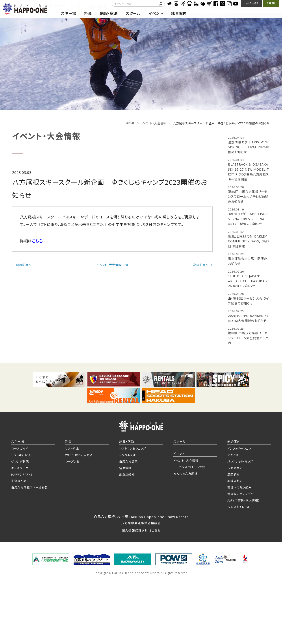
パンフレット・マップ (240, 461)
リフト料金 (72, 448)
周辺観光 (233, 474)
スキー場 (68, 13)
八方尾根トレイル (238, 507)
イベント (156, 13)
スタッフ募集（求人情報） (243, 500)
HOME (130, 123)
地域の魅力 (235, 481)
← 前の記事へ (22, 265)
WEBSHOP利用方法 (79, 455)
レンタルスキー (129, 455)
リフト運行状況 (21, 455)
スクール (133, 13)
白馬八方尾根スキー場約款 (29, 487)
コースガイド (19, 448)
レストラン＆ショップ (132, 448)
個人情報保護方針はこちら (141, 530)
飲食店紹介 (127, 474)
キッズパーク (19, 468)
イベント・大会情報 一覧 (112, 265)
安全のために (20, 481)
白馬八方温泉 (128, 461)
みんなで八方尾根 (185, 474)
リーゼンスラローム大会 (189, 467)
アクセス (233, 455)
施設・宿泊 (109, 13)
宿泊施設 (125, 468)
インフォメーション (239, 448)
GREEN (271, 3)
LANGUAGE (251, 3)
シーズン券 (72, 461)
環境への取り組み (239, 487)
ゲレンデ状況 (20, 461)
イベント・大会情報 (154, 123)
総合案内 (179, 13)
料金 (88, 13)
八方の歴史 (235, 468)
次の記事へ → (203, 265)
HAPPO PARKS (21, 474)
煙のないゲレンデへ (240, 494)
